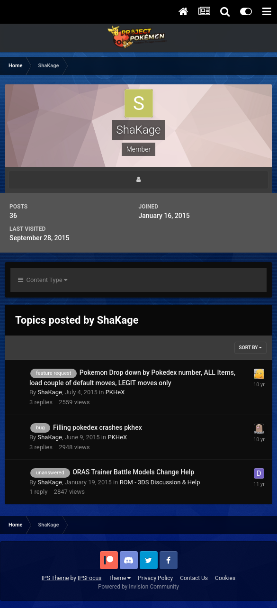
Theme (119, 578)
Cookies (225, 578)
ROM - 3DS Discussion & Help (160, 482)
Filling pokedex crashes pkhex (97, 427)
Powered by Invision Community (138, 586)
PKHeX (115, 392)
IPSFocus (89, 578)
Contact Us (194, 578)
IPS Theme (55, 578)
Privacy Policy (155, 578)
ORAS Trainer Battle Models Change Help (133, 472)
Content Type (42, 279)
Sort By (250, 347)
